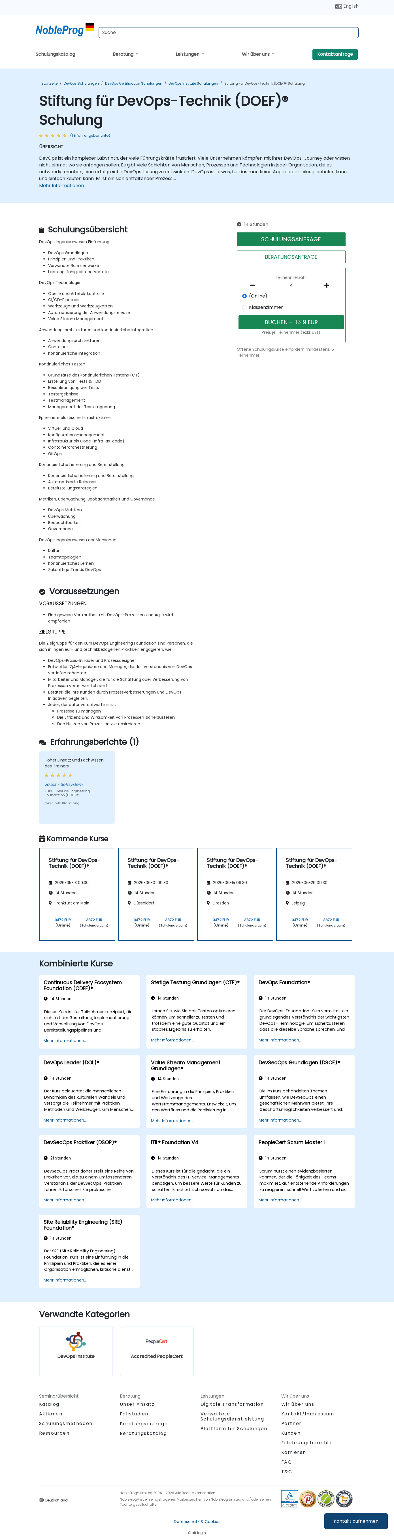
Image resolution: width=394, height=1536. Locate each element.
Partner (291, 1423)
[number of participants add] (328, 285)
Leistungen (188, 54)
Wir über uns (256, 54)
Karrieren (293, 1452)
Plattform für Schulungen (234, 1428)
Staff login (197, 1532)
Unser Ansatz (137, 1404)
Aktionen (51, 1414)
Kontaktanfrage (335, 54)
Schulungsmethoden (66, 1423)
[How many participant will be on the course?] (291, 285)
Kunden (291, 1433)
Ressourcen (54, 1433)
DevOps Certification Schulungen (133, 83)
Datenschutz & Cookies (197, 1521)
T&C (286, 1471)
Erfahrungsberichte (307, 1442)
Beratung (124, 54)
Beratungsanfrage (144, 1423)
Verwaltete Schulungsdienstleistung (232, 1416)
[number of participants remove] (253, 285)
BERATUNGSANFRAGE (291, 256)
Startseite (49, 83)
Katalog (49, 1404)
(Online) (258, 296)
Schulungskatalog (55, 54)
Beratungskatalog (143, 1433)
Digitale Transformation (232, 1404)
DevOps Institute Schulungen (193, 83)
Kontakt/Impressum (307, 1414)
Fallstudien (134, 1414)
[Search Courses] (229, 32)
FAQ (286, 1462)
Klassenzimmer (266, 307)
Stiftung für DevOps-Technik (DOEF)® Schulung (264, 83)
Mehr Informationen (61, 185)
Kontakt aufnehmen (356, 1521)
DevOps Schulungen (81, 83)
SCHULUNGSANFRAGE (291, 239)
